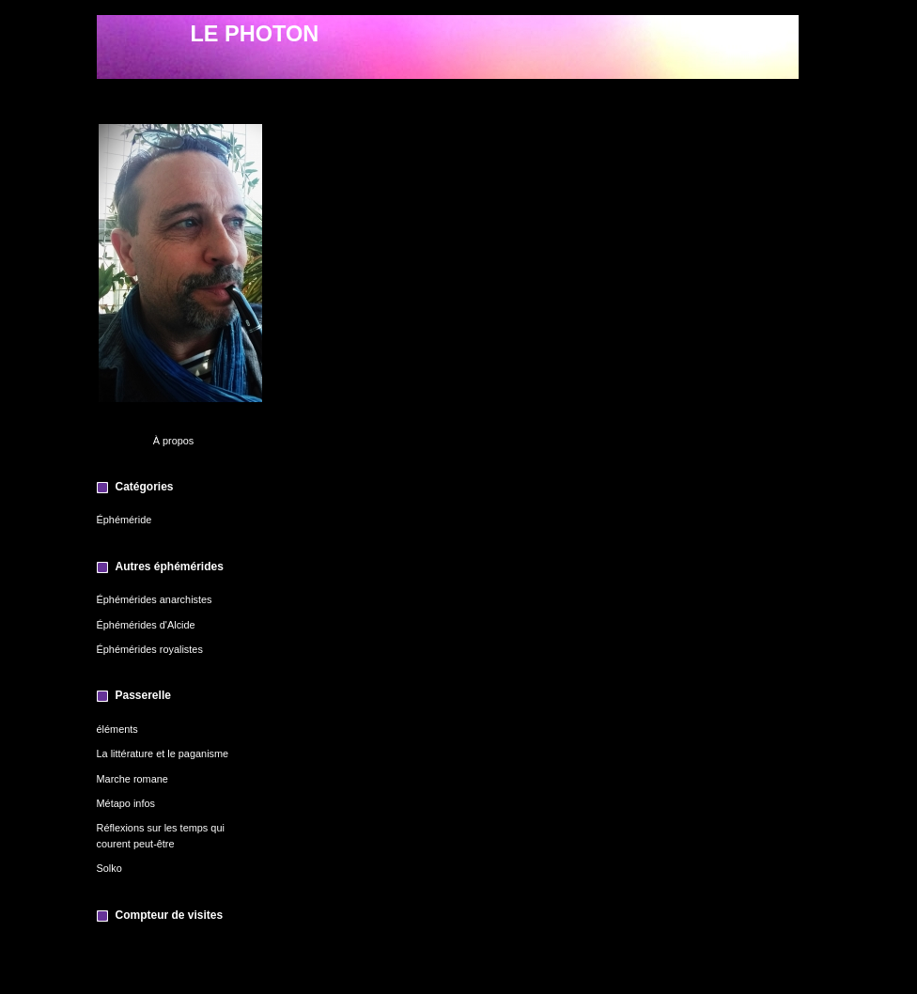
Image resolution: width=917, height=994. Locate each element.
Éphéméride (124, 519)
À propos (173, 440)
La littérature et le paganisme (163, 753)
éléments (117, 729)
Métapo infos (126, 803)
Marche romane (132, 778)
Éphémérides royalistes (150, 649)
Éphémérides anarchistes (154, 599)
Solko (109, 868)
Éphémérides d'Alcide (146, 624)
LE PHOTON (255, 34)
